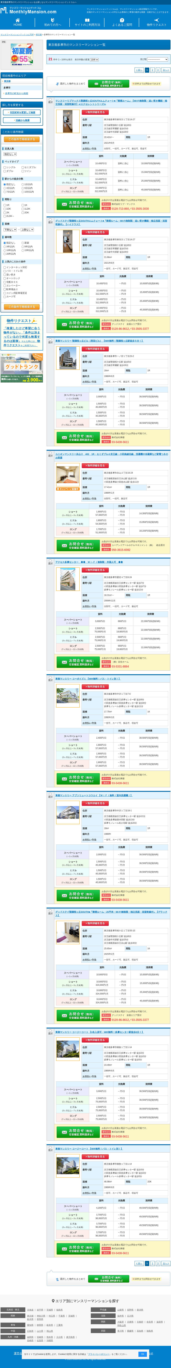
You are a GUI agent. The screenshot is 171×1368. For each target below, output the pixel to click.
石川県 (130, 1316)
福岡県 (30, 1337)
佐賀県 (40, 1340)
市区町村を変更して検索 (22, 112)
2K (6, 212)
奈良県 (150, 1322)
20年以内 (10, 253)
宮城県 (50, 1310)
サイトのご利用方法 (87, 24)
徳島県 (150, 1331)
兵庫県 (130, 1322)
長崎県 (30, 1340)
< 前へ (139, 70)
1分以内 (27, 184)
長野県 (130, 1310)
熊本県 (50, 1337)
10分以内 (28, 191)
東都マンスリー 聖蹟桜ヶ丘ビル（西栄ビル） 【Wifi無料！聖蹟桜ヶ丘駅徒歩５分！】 (99, 341)
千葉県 (61, 1316)
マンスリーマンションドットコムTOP (17, 35)
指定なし (10, 184)
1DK (7, 208)
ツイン (26, 171)
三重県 (59, 1325)
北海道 (30, 1310)
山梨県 (120, 1310)
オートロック (12, 278)
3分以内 (9, 188)
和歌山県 (121, 1325)
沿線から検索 (23, 120)
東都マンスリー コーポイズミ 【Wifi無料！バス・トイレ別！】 (88, 678)
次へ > (166, 70)
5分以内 (27, 188)
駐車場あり (11, 289)
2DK (25, 212)
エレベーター (12, 285)
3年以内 (9, 246)
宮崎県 (40, 1337)
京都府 (140, 1322)
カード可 (10, 296)
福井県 (120, 1316)
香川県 (120, 1331)
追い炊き (10, 274)
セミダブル (29, 167)
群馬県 (40, 1319)
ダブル (8, 171)
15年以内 (28, 250)
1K (24, 205)
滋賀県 (159, 1322)
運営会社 (19, 1353)
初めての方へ (52, 24)
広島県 (30, 1331)
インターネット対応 (15, 267)
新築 (25, 242)
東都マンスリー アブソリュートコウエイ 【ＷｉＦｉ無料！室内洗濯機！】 (94, 795)
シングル (10, 167)
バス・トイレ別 (13, 270)
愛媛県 (130, 1331)
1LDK (26, 208)
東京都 (39, 35)
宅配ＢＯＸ (11, 282)
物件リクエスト (157, 24)
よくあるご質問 (122, 24)
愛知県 (30, 1325)
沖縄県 (50, 1340)
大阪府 (120, 1322)
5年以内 (27, 246)
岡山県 (50, 1331)
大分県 (59, 1337)
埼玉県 (52, 1316)
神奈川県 (41, 1316)
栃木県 (30, 1319)
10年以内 (10, 250)
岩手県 (40, 1310)
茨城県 (71, 1316)
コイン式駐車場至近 (15, 293)
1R (6, 205)
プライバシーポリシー (99, 1354)
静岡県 (40, 1325)
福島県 (59, 1310)
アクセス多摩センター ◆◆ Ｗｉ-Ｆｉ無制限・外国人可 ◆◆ (89, 562)
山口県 (40, 1331)
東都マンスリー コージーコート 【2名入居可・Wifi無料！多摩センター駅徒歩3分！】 (99, 1032)
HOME (18, 24)
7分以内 (9, 191)
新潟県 (140, 1310)
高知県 (140, 1331)
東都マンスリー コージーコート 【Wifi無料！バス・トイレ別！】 (89, 1148)
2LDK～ (9, 216)
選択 (50, 101)
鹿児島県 (70, 1337)
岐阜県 (50, 1325)
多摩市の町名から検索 (16, 93)
